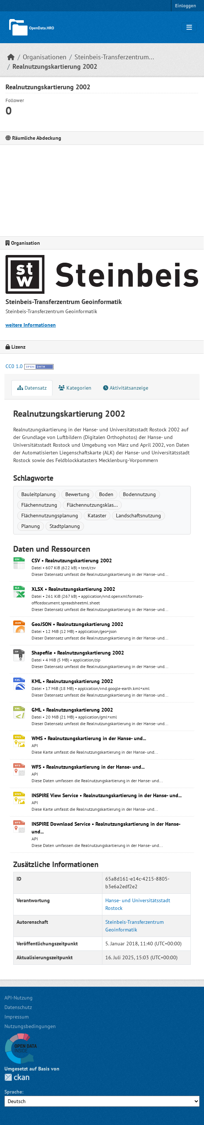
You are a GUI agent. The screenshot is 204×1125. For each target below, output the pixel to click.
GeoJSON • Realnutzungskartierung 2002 (77, 624)
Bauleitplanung (38, 494)
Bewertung (77, 494)
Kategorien (74, 388)
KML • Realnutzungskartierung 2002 (72, 681)
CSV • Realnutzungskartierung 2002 (72, 560)
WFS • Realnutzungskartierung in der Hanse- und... (88, 767)
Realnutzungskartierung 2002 (54, 66)
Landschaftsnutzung (138, 515)
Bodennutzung (139, 494)
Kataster (97, 515)
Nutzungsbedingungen (30, 1026)
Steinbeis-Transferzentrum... (114, 57)
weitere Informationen (31, 325)
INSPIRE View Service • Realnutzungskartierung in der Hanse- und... (107, 795)
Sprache (13, 1091)
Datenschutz (18, 1007)
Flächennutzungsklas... (92, 505)
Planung (30, 526)
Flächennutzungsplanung (49, 515)
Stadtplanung (65, 526)
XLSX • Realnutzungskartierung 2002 (73, 589)
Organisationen (44, 57)
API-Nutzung (18, 997)
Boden (106, 494)
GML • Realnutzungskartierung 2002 (72, 709)
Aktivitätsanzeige (125, 388)
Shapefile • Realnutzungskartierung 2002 (78, 652)
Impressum (16, 1016)
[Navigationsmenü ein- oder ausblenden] (189, 27)
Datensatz (32, 388)
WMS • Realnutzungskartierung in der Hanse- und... (89, 738)
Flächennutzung (39, 505)
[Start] (11, 57)
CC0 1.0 (14, 366)
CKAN (16, 1077)
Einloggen (185, 6)
